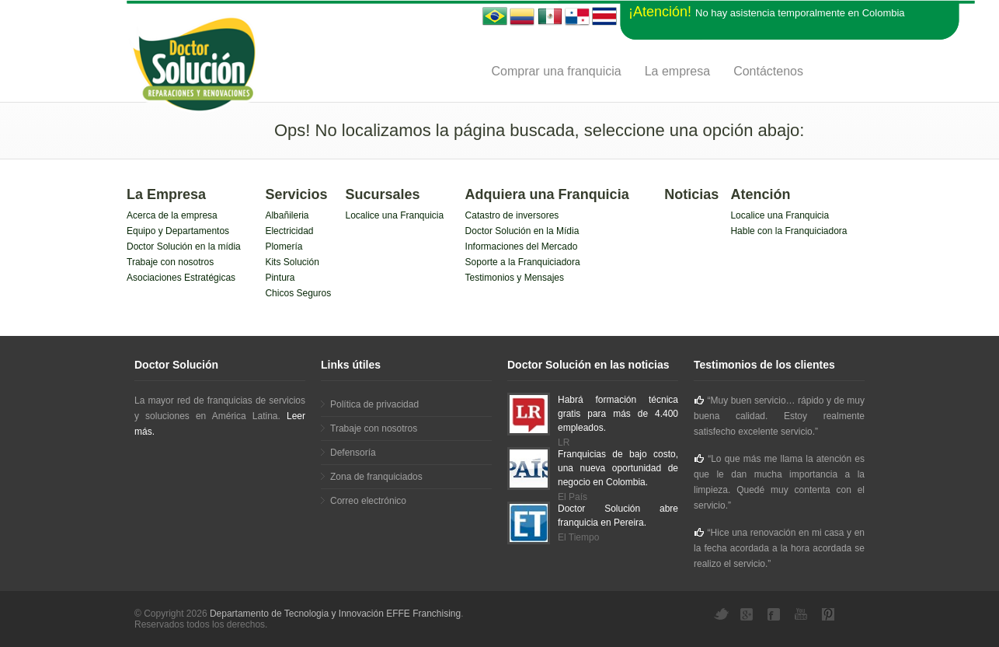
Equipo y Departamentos (178, 231)
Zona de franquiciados (376, 476)
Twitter (721, 614)
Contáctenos (768, 71)
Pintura (279, 277)
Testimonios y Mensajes (514, 277)
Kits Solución (291, 262)
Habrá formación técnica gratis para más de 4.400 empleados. (618, 413)
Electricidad (289, 231)
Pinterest (829, 614)
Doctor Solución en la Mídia (522, 231)
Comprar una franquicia (556, 71)
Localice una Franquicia (394, 215)
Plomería (283, 246)
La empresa (678, 71)
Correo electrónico (368, 500)
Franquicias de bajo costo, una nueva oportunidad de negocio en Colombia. (618, 468)
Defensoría (353, 452)
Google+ (748, 614)
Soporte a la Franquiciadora (522, 262)
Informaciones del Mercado (521, 246)
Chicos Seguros (298, 293)
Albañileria (286, 215)
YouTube (802, 614)
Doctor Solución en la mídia (184, 246)
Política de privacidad (374, 404)
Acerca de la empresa (172, 215)
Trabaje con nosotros (170, 262)
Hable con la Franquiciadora (788, 231)
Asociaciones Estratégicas (181, 277)
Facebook (775, 614)
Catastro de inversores (512, 215)
